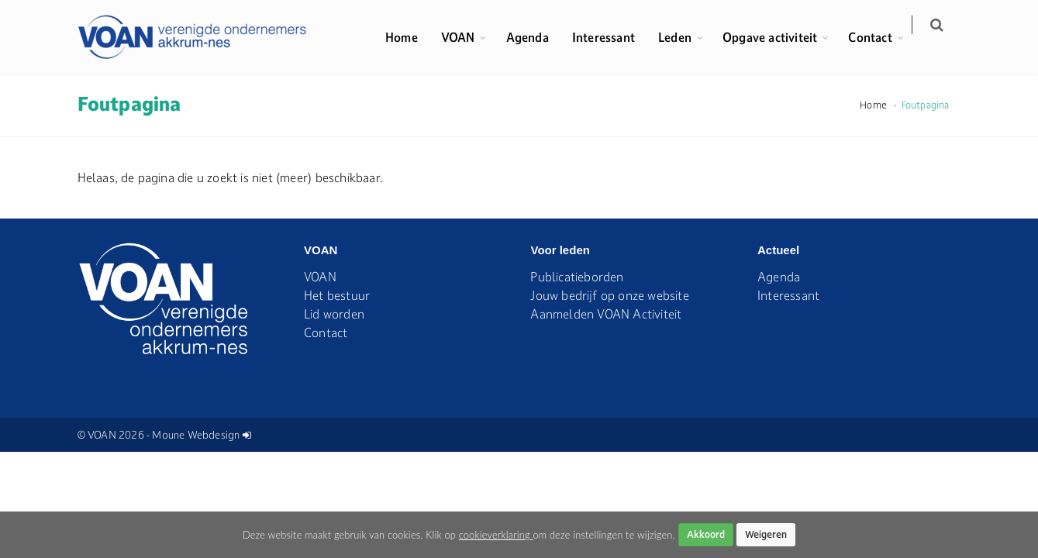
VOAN (467, 37)
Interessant (612, 37)
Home (411, 37)
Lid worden (334, 314)
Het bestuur (337, 295)
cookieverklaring (496, 535)
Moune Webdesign (196, 435)
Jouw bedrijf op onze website (609, 295)
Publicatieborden (576, 276)
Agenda (536, 37)
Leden (684, 37)
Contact (879, 37)
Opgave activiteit (779, 37)
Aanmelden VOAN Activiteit (605, 314)
